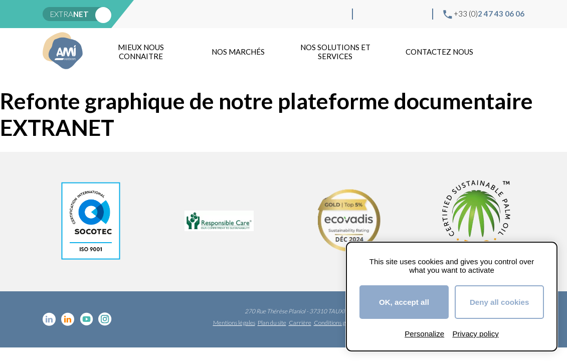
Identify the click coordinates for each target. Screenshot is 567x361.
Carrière (300, 322)
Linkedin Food (384, 14)
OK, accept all (404, 302)
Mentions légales (234, 322)
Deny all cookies (499, 302)
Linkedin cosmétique (368, 14)
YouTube (400, 14)
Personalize (424, 333)
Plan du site (272, 322)
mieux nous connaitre (141, 52)
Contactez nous (439, 51)
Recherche (513, 52)
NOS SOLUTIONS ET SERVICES (335, 52)
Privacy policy (475, 333)
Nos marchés (238, 51)
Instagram (416, 14)
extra (69, 14)
